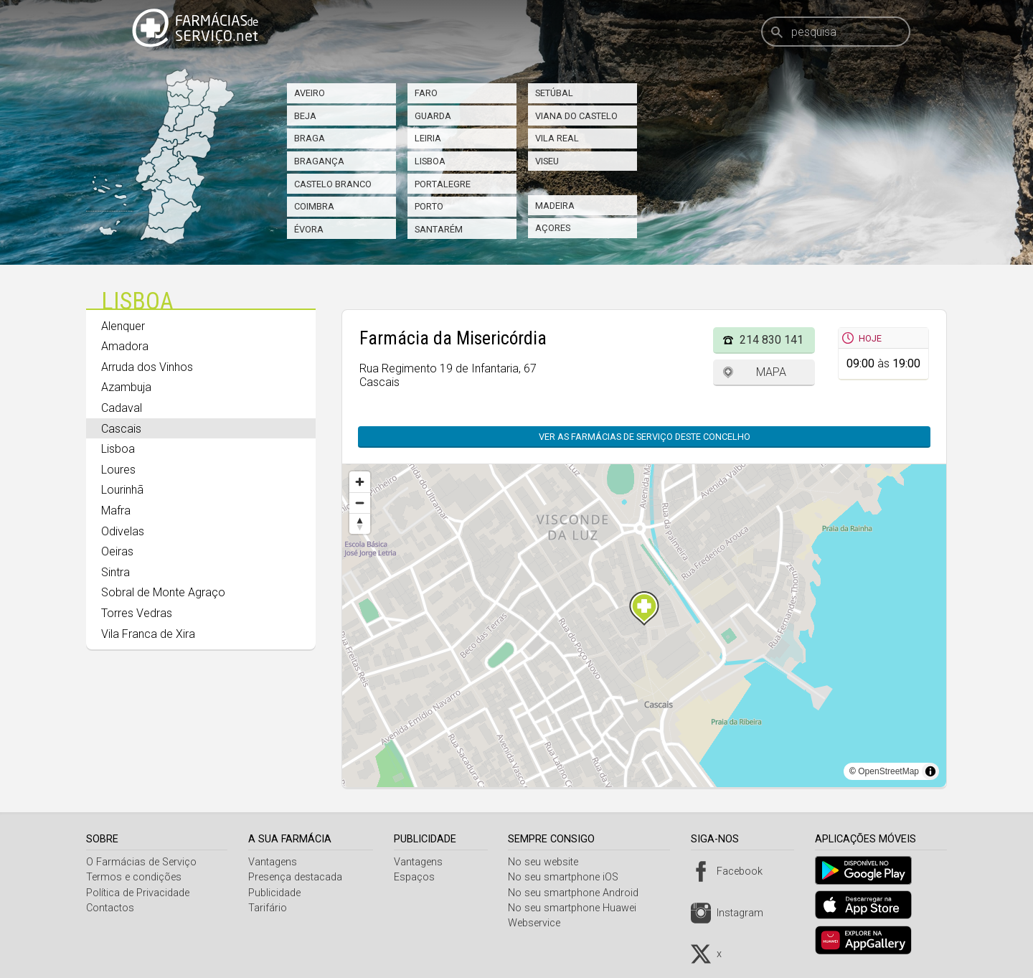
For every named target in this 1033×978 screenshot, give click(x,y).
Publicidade (276, 893)
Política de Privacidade (137, 893)
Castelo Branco (333, 184)
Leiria (428, 138)
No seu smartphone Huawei (578, 908)
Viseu (547, 161)
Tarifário (269, 908)
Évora (309, 229)
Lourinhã (122, 490)
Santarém (439, 229)
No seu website (549, 862)
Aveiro (309, 93)
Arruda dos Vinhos (147, 367)
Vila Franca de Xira (148, 634)
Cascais (121, 429)
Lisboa (430, 161)
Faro (426, 93)
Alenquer (123, 326)
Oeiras (117, 551)
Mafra (116, 510)
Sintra (115, 572)
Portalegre (443, 184)
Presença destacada (297, 877)
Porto (429, 206)
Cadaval (121, 408)
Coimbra (314, 206)
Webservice (540, 923)
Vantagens (274, 862)
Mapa (771, 372)
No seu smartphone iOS (569, 877)
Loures (118, 469)
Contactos (110, 908)
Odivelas (122, 531)
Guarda (433, 116)
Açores (552, 227)
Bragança (319, 161)
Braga (309, 138)
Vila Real (557, 138)
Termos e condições (133, 877)
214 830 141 (771, 340)
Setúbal (554, 93)
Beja (305, 116)
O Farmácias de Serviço (141, 862)
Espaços (417, 877)
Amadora (124, 346)
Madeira (555, 205)
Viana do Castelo (576, 116)
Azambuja (126, 387)
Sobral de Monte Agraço (163, 592)
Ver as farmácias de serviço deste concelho (644, 436)
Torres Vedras (136, 613)
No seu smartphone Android (579, 893)
